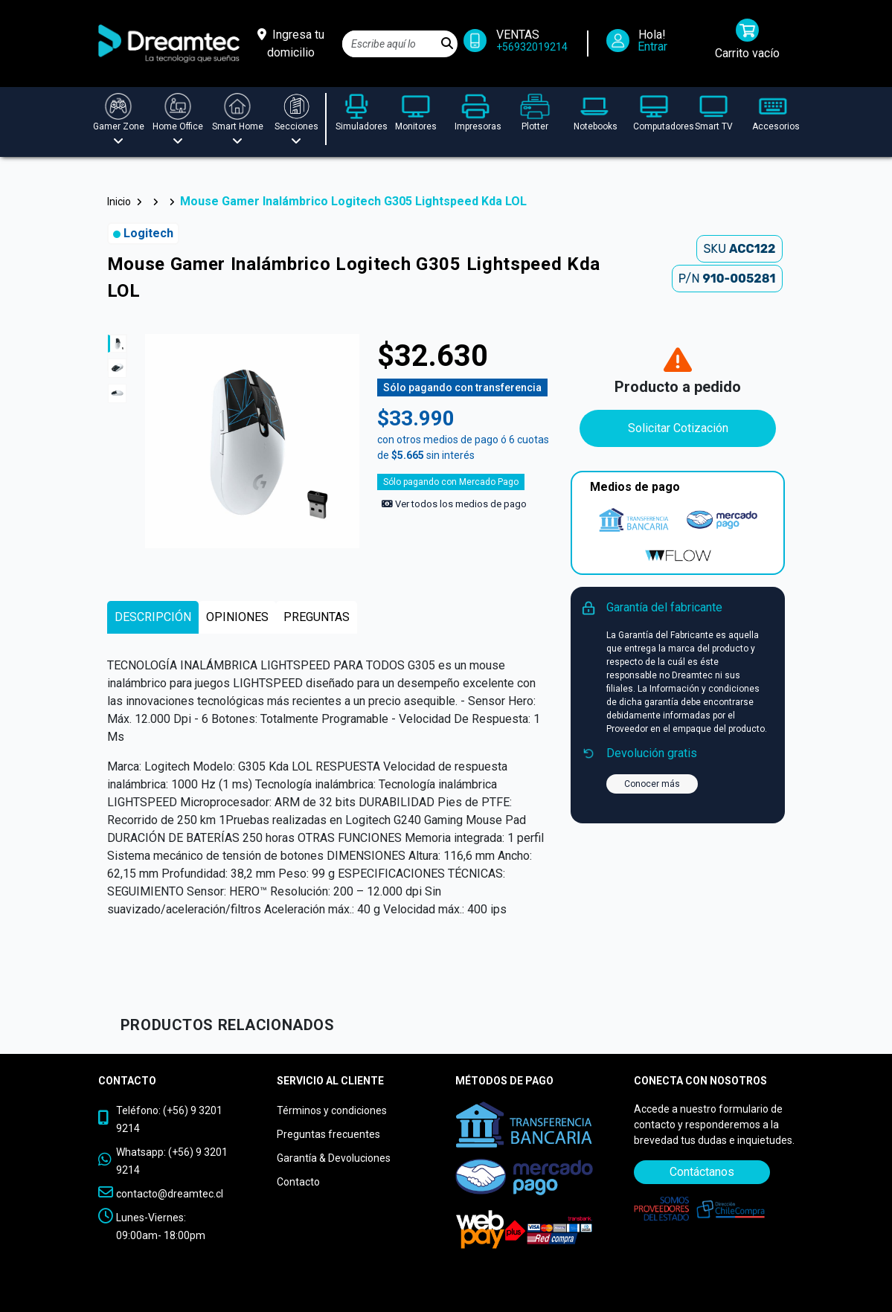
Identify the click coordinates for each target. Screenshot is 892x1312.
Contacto (298, 1182)
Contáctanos (702, 1172)
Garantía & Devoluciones (334, 1158)
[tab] (153, 617)
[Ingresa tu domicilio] (291, 43)
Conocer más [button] (652, 784)
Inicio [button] (119, 202)
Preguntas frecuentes (328, 1134)
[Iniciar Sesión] (641, 43)
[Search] (390, 43)
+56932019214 (532, 47)
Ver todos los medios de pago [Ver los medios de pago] (454, 503)
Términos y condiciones (332, 1110)
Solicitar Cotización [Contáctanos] (678, 428)
